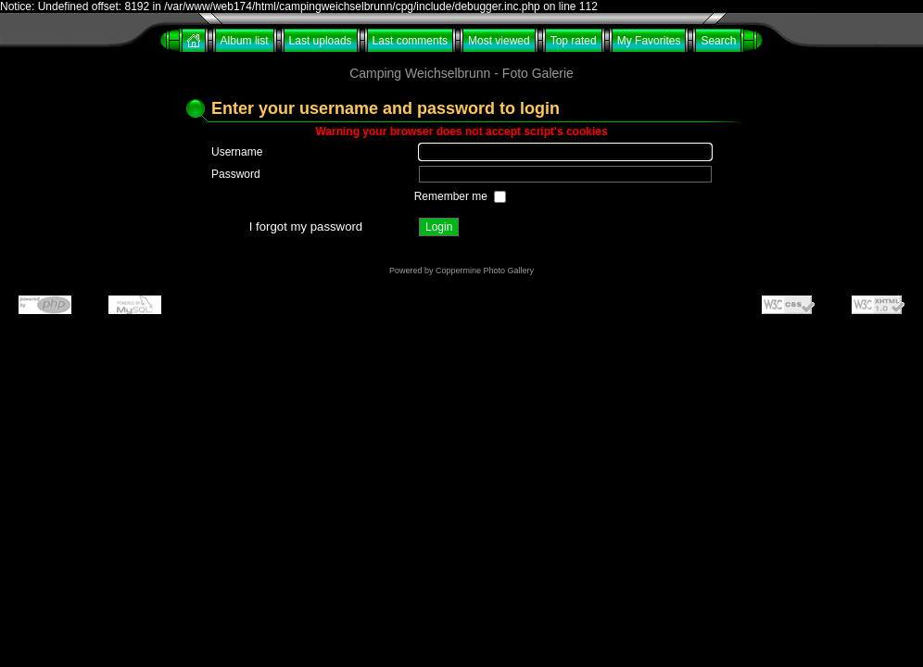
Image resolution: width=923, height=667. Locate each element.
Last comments (410, 40)
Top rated (573, 40)
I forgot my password (305, 226)
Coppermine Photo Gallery (485, 270)
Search (718, 40)
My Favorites (649, 40)
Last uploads (320, 40)
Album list (245, 40)
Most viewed (499, 40)
